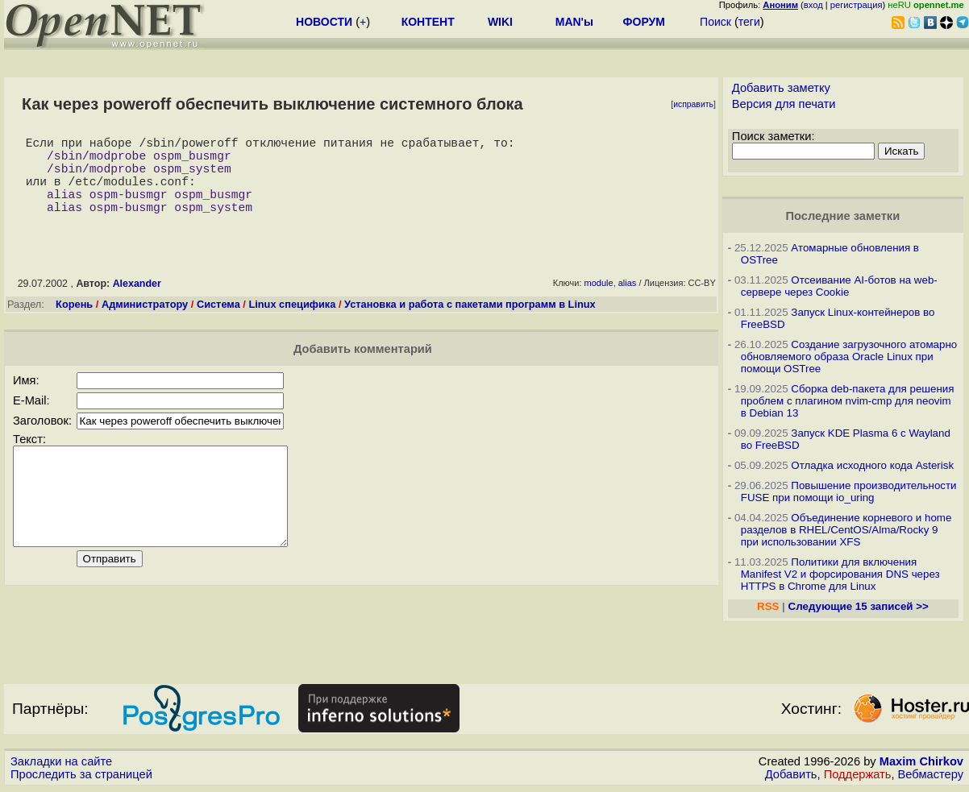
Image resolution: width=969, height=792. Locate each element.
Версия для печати (784, 103)
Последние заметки (843, 215)
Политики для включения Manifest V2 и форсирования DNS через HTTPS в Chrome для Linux (840, 574)
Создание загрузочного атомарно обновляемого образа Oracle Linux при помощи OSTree (849, 356)
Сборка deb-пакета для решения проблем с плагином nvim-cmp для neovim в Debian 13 (847, 401)
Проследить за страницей (81, 776)
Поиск (715, 21)
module (598, 302)
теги (749, 21)
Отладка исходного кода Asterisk (872, 465)
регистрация (856, 5)
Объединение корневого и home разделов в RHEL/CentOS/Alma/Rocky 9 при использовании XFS (846, 530)
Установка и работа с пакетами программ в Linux (470, 323)
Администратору (145, 323)
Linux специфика (291, 323)
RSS (768, 606)
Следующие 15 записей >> (858, 606)
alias (627, 302)
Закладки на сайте (61, 763)
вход (813, 5)
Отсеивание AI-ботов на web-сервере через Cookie (839, 286)
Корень (74, 323)
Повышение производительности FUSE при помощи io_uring (849, 491)
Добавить (791, 776)
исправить (693, 104)
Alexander (137, 303)
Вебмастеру (930, 776)
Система (218, 323)
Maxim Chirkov (921, 763)
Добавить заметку (781, 87)
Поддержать (858, 776)
